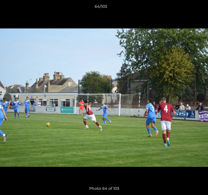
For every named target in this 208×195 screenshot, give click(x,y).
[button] (188, 7)
